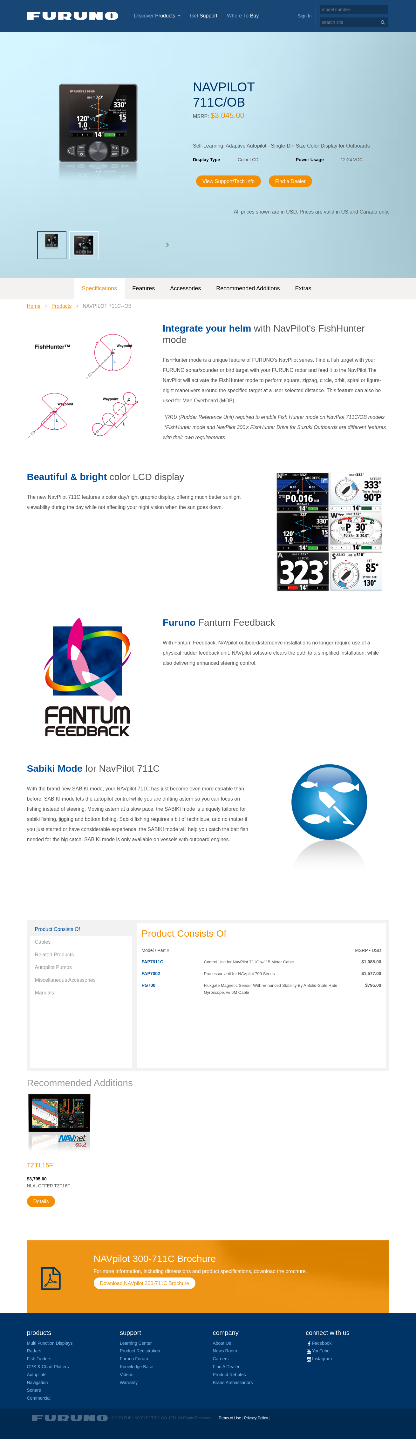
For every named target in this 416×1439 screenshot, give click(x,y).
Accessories (185, 288)
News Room (225, 1350)
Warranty (129, 1382)
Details (41, 1201)
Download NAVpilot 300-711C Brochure (144, 1283)
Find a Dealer (290, 181)
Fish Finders (39, 1358)
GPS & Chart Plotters (48, 1366)
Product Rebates (229, 1374)
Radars (34, 1350)
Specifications (99, 288)
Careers (221, 1358)
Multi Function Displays (50, 1343)
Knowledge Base (136, 1366)
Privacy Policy (256, 1418)
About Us (222, 1343)
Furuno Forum (134, 1358)
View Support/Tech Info (228, 181)
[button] (167, 245)
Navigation (37, 1382)
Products (61, 306)
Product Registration (140, 1350)
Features (143, 288)
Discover (157, 15)
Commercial (39, 1398)
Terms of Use (230, 1418)
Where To (243, 15)
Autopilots (36, 1374)
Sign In (305, 15)
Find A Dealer (226, 1366)
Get (203, 15)
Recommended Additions (248, 288)
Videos (126, 1374)
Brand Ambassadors (233, 1382)
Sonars (34, 1390)
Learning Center (136, 1343)
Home (34, 306)
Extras (303, 288)
